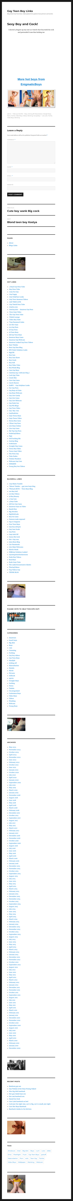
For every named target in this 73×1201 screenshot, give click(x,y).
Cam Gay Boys (14, 370)
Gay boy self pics (15, 527)
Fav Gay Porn (13, 388)
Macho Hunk (13, 549)
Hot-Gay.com (14, 539)
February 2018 (14, 810)
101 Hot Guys (13, 325)
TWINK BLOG (14, 572)
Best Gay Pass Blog (15, 347)
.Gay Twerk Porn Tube (17, 304)
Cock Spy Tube (14, 375)
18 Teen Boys (13, 332)
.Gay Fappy (13, 294)
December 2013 (14, 927)
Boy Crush (12, 360)
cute (43, 115)
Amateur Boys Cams (16, 337)
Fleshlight (17, 1154)
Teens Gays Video (15, 451)
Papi (10, 436)
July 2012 (12, 970)
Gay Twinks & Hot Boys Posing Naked (22, 1089)
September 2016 (15, 843)
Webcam (12, 703)
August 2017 (13, 820)
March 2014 (13, 919)
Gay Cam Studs (14, 529)
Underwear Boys (15, 693)
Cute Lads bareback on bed (18, 1101)
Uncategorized (14, 691)
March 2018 (13, 808)
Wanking (30, 115)
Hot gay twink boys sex (17, 1094)
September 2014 (15, 904)
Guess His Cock (14, 537)
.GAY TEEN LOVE (15, 302)
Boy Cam (12, 355)
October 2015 (13, 871)
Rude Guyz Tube (15, 562)
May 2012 (12, 975)
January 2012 (13, 985)
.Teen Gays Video (15, 312)
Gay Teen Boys (14, 658)
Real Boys (12, 560)
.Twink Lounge (14, 317)
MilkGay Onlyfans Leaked (18, 552)
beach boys (13, 640)
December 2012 (14, 957)
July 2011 (12, 1000)
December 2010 (14, 1018)
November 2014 (14, 899)
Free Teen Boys (14, 524)
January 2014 (13, 924)
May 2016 (12, 853)
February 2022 (14, 762)
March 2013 (13, 949)
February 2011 (14, 1013)
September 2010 (15, 1025)
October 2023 (14, 752)
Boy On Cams (13, 517)
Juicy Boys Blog (14, 542)
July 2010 (12, 1030)
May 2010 (12, 1035)
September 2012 (15, 965)
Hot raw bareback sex (16, 1096)
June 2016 (12, 851)
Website (10, 184)
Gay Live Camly (14, 395)
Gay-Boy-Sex (14, 411)
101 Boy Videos (14, 494)
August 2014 (13, 906)
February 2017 (14, 831)
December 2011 (14, 987)
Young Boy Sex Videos (17, 466)
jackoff (43, 1154)
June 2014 (12, 911)
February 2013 (14, 952)
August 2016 (13, 846)
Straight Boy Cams (15, 446)
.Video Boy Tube (15, 320)
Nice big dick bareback (17, 1091)
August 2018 (13, 798)
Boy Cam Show (14, 357)
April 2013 (12, 947)
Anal (18, 1151)
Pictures (12, 673)
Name (9, 167)
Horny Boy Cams (15, 421)
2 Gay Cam (13, 499)
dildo (49, 1151)
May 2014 (12, 914)
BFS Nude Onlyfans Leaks (18, 350)
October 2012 (13, 962)
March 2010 (13, 1040)
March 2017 (13, 828)
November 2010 (14, 1020)
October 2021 (13, 765)
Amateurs (12, 638)
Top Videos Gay (14, 570)
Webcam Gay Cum (15, 461)
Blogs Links (13, 245)
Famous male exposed (17, 519)
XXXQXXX (12, 464)
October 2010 (13, 1023)
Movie (11, 671)
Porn (21, 1158)
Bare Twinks (13, 345)
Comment (11, 139)
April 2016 (12, 856)
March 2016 (13, 858)
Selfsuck (12, 676)
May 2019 (12, 788)
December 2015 (14, 866)
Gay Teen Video (14, 408)
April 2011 (12, 1008)
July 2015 (12, 879)
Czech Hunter (14, 383)
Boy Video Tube (14, 365)
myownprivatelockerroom (18, 555)
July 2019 (12, 785)
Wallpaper (21, 1162)
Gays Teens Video (15, 418)
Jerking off (31, 114)
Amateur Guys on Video (17, 506)
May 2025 (12, 747)
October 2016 (14, 841)
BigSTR (11, 352)
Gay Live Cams (14, 398)
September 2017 (15, 818)
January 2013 (13, 954)
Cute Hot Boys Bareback (17, 1106)
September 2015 (15, 874)
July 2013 (12, 939)
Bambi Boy (13, 509)
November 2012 (14, 960)
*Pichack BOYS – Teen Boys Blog (21, 489)
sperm (11, 678)
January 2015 (13, 894)
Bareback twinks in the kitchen (20, 1109)
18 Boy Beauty (14, 496)
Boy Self (12, 363)
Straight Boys (47, 114)
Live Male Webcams (16, 547)
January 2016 (13, 863)
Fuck (24, 1154)
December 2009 (14, 1048)
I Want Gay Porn (15, 423)
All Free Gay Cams (15, 504)
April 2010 (12, 1038)
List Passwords (14, 544)
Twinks (13, 115)
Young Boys (36, 115)
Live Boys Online (15, 426)
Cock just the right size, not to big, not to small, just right (30, 1104)
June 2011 (12, 1003)
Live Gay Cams (14, 428)
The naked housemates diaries (20, 565)
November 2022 (15, 757)
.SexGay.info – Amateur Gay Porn (21, 309)
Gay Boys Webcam (15, 393)
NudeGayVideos (14, 433)
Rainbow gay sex (15, 1086)
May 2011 (12, 1005)
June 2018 (12, 800)
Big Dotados (13, 512)
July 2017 (12, 823)
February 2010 (14, 1043)
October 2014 (13, 901)
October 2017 (13, 815)
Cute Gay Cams (14, 380)
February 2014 (14, 922)
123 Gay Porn (13, 327)
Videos (25, 115)
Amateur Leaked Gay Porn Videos (21, 342)
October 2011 (13, 992)
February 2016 (14, 861)
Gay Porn (12, 532)
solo (46, 115)
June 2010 (12, 1033)
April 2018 (12, 805)
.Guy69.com (13, 307)
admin (9, 114)
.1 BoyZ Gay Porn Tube (17, 287)
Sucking (12, 683)
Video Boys (19, 115)
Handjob (12, 660)
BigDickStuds (14, 514)
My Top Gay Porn (15, 431)
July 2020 (12, 775)
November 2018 (14, 795)
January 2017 (13, 833)
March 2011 (13, 1010)
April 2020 (12, 777)
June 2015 (12, 881)
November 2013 (14, 929)
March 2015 (13, 889)
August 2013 (13, 937)
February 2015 (14, 891)
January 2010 (13, 1046)
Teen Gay (33, 1158)
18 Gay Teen (13, 330)
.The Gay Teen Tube (16, 314)
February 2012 (14, 982)
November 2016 (14, 838)
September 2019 (15, 782)
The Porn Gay (14, 454)
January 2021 (13, 770)
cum (10, 648)
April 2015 (12, 886)
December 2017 (14, 813)
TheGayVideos (14, 567)
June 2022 (12, 760)
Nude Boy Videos (15, 557)
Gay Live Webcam (15, 400)
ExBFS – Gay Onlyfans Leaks (19, 385)
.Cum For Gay (14, 292)
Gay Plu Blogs (14, 406)
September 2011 (14, 995)
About (11, 243)
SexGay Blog (13, 441)
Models (11, 668)
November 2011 (14, 990)
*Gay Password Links (16, 322)
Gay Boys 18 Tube (15, 390)
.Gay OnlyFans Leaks (16, 297)
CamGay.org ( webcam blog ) (19, 373)
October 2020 (14, 772)
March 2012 (13, 980)
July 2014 (12, 909)
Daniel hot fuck (14, 1099)
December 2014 (14, 896)
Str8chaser (13, 443)
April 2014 (12, 917)
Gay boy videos (14, 655)
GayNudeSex (13, 413)
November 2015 (14, 868)
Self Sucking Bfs (15, 438)
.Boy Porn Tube (14, 289)
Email (10, 176)
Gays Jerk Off (13, 534)
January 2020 (14, 780)
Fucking (12, 653)
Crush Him (13, 378)
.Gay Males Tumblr (15, 484)
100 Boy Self (13, 491)
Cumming (12, 650)
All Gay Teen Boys (15, 335)
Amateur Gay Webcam (17, 340)
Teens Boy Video (15, 449)
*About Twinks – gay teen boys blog (22, 486)
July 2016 (12, 848)
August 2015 (13, 876)
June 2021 (12, 767)
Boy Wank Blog (14, 368)
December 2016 (14, 836)
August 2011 (13, 997)
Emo (9, 1154)
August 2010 (13, 1028)
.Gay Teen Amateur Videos (18, 299)
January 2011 (13, 1015)
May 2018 (12, 803)
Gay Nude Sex (14, 403)
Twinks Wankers (15, 459)
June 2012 (12, 972)
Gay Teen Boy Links (20, 11)
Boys (25, 114)
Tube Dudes (13, 456)
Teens (9, 115)
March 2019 (13, 790)
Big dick (12, 643)
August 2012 (13, 967)
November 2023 (14, 750)
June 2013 (12, 942)
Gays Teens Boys (15, 416)
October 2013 (13, 932)
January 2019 (13, 793)
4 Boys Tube (13, 501)
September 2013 (15, 934)
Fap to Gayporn (14, 522)
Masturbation (39, 114)
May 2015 (12, 884)
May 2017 (12, 825)
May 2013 (12, 944)
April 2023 (12, 755)
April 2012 (12, 977)
